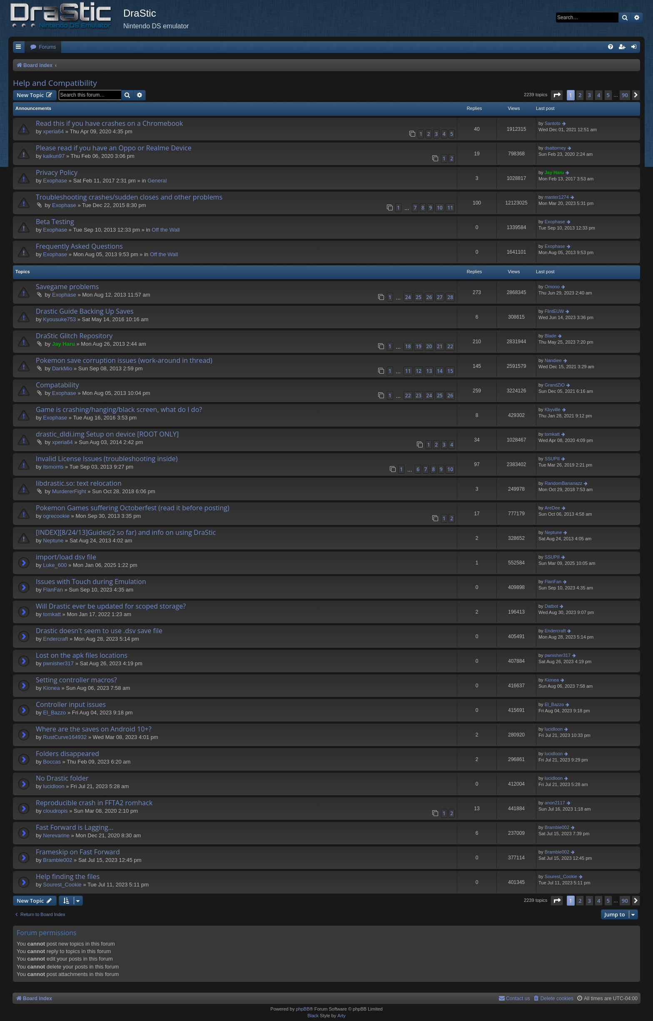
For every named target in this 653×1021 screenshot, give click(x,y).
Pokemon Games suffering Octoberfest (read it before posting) (132, 507)
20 (429, 346)
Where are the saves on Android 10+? (94, 729)
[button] (557, 95)
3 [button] (589, 95)
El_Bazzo (54, 712)
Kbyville (553, 409)
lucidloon (554, 728)
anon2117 (555, 802)
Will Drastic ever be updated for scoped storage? (111, 606)
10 (440, 207)
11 (450, 207)
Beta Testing (55, 221)
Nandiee (553, 360)
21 (440, 346)
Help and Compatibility (55, 82)
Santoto (553, 123)
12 (418, 370)
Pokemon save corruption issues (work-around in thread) (124, 360)
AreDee (552, 507)
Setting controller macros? (76, 679)
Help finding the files (68, 876)
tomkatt (552, 434)
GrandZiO (555, 384)
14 (440, 370)
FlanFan (53, 590)
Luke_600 (55, 565)
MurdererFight (69, 491)
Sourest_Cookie (62, 884)
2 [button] (579, 95)
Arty (341, 1015)
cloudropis (55, 811)
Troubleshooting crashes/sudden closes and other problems (129, 197)
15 (450, 370)
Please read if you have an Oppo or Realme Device (114, 147)
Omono (552, 286)
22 (450, 346)
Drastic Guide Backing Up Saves (85, 311)
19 (418, 346)
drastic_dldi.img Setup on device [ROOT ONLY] (107, 434)
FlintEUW (554, 311)
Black (313, 1015)
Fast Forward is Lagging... (74, 827)
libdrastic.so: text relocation (79, 483)
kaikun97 (54, 156)
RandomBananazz (564, 483)
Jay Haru (554, 172)
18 (408, 346)
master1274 (557, 197)
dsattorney (555, 147)
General (157, 180)
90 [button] (625, 95)
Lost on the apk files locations (81, 655)
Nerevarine (56, 835)
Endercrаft (55, 639)
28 (450, 297)
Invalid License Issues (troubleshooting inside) (106, 458)
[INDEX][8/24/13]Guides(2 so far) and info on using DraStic (126, 532)
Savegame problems (67, 286)
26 (429, 297)
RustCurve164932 (65, 737)
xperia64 (53, 131)
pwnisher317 (58, 663)
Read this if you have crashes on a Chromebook (109, 123)
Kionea (51, 688)
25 (418, 297)
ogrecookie (56, 516)
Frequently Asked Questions (79, 246)
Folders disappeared (67, 753)
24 (408, 297)
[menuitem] (43, 47)
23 (418, 395)
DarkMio (62, 368)
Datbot (551, 606)
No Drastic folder (62, 778)
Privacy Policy (56, 172)
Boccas (52, 762)
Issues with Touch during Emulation (91, 581)
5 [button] (608, 95)
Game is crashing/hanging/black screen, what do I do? (119, 409)
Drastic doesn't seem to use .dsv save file (99, 630)
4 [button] (598, 95)
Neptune (53, 540)
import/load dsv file (66, 557)
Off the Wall (165, 230)
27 (440, 297)
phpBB (302, 1008)
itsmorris (53, 467)
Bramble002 (557, 827)
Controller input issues (71, 704)
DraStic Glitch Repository (74, 335)
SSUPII (552, 458)
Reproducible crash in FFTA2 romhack (94, 802)
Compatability (57, 384)
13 (429, 370)
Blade (550, 335)
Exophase (55, 180)
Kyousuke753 (59, 319)
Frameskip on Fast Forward (78, 851)
